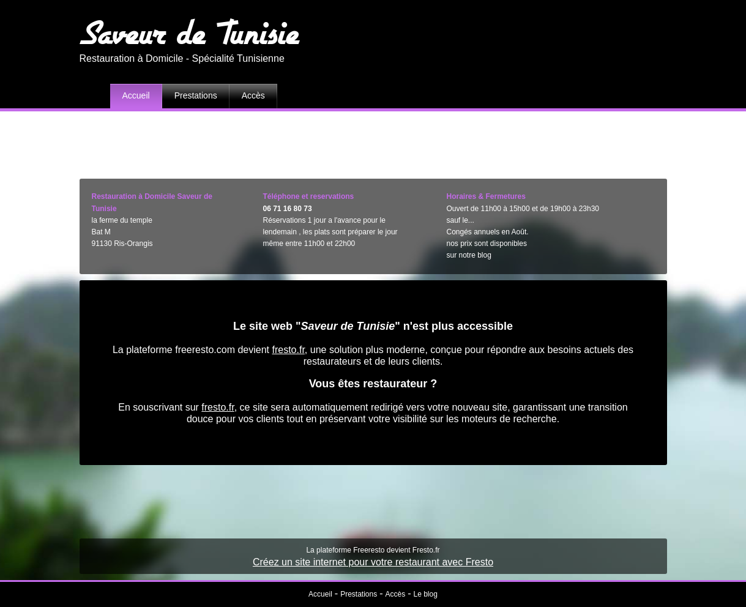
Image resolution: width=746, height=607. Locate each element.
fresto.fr (288, 349)
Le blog (426, 594)
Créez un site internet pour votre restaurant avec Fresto (373, 562)
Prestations (195, 95)
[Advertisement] (373, 142)
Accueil (136, 95)
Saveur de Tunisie (189, 32)
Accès (253, 95)
